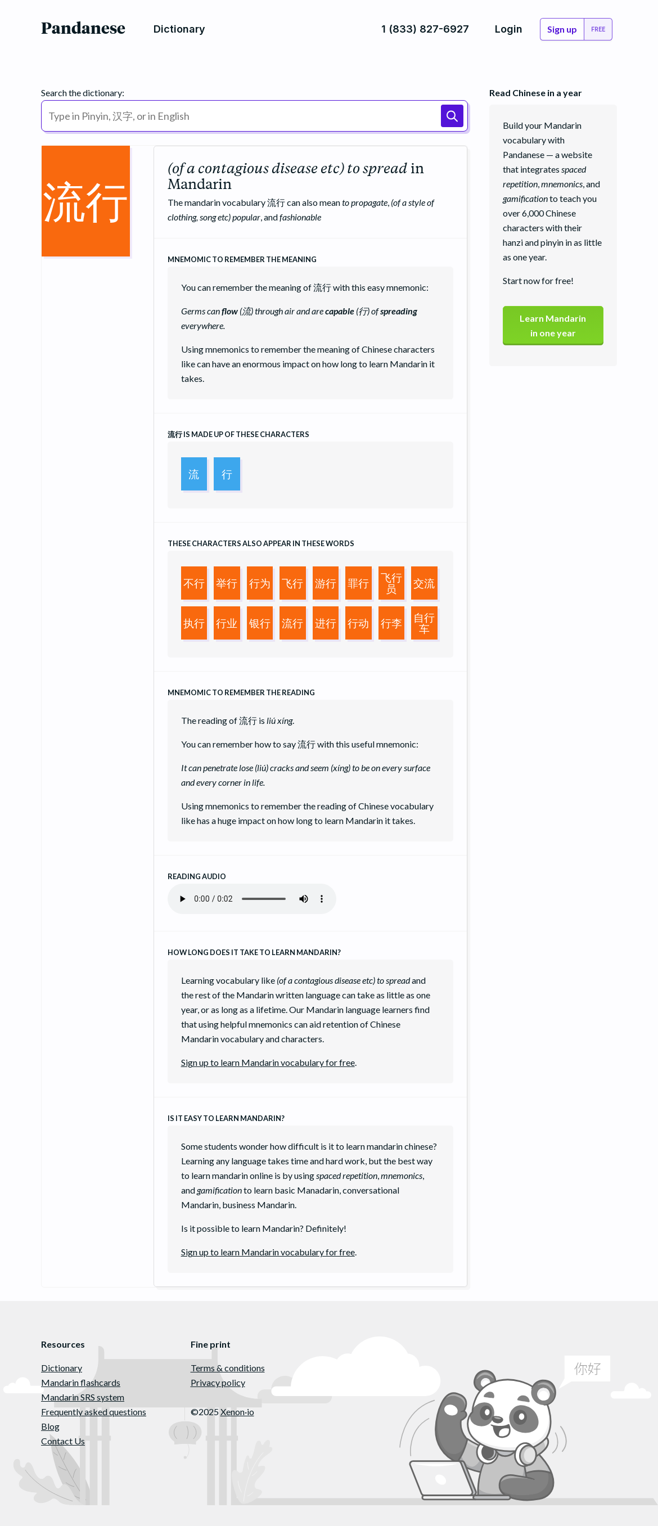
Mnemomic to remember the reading (241, 692)
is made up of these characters (238, 434)
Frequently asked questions (93, 1411)
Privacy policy (218, 1382)
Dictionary (61, 1367)
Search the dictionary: (82, 92)
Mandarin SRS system (82, 1397)
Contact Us (63, 1440)
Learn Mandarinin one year (553, 325)
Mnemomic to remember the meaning (242, 259)
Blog (50, 1426)
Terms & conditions (228, 1367)
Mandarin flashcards (80, 1382)
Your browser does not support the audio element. (252, 899)
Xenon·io (237, 1411)
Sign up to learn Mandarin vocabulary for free (268, 1062)
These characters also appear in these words (261, 543)
